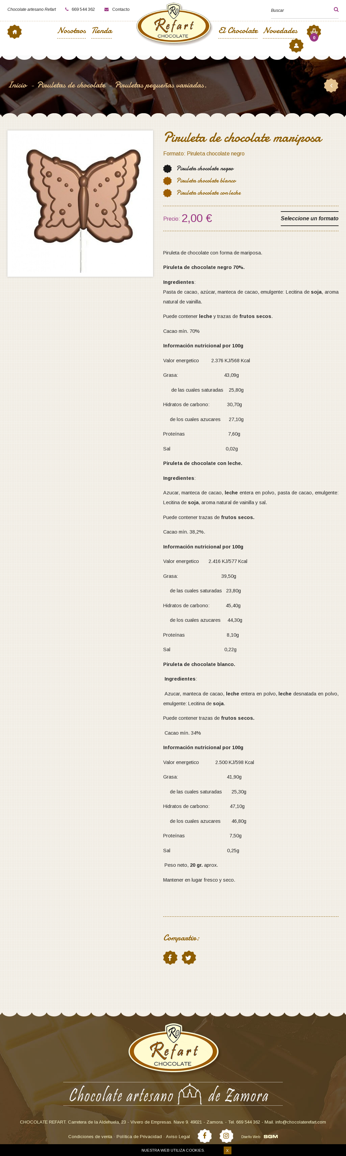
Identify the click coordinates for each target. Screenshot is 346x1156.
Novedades (280, 31)
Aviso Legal (178, 1136)
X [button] (227, 1151)
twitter (188, 957)
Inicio (17, 85)
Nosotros (71, 31)
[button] (330, 9)
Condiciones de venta (90, 1136)
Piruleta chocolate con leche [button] (208, 193)
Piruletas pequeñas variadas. (161, 85)
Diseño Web (250, 1137)
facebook (170, 957)
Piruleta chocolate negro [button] (204, 168)
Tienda (101, 31)
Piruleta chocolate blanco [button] (206, 180)
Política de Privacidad (139, 1136)
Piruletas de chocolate (71, 85)
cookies (195, 1150)
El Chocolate (237, 31)
